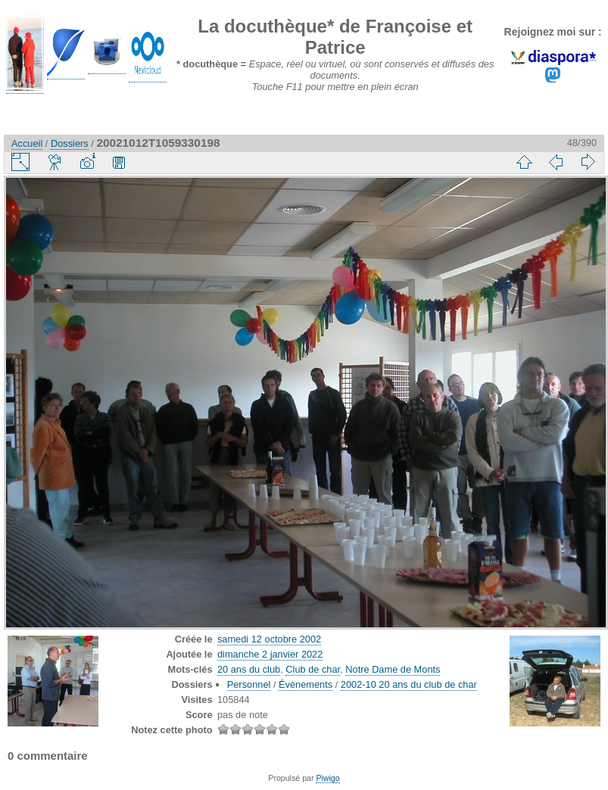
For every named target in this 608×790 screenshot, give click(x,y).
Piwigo (327, 777)
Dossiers (70, 143)
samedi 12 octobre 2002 (269, 639)
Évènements (305, 684)
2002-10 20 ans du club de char (409, 684)
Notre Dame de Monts (392, 669)
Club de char (312, 669)
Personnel (249, 684)
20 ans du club (248, 669)
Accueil (26, 143)
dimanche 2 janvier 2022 (270, 654)
